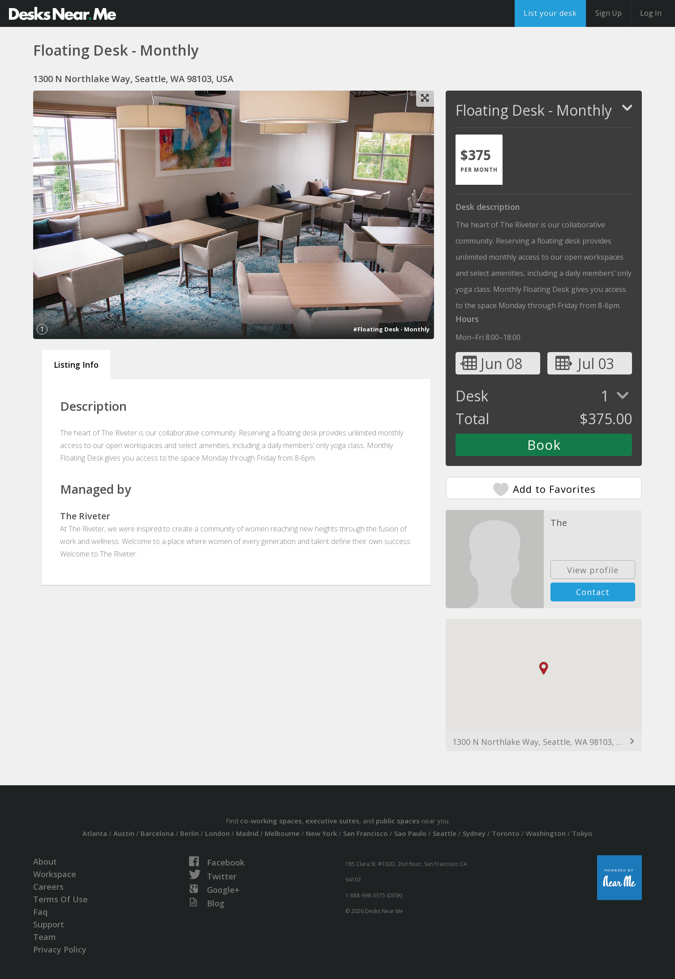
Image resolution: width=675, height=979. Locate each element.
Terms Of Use (60, 899)
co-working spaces (271, 820)
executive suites (332, 820)
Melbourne (282, 833)
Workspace (54, 874)
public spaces (398, 820)
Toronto (506, 833)
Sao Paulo (410, 833)
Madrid (247, 833)
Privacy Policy (59, 949)
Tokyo (582, 833)
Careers (48, 886)
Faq (40, 911)
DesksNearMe (62, 13)
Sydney (474, 833)
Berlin (189, 833)
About (45, 861)
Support (48, 924)
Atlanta (94, 833)
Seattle (444, 833)
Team (44, 936)
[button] (543, 668)
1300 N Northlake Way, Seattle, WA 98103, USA (542, 741)
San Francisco (365, 833)
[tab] (479, 160)
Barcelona (157, 833)
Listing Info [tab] (76, 364)
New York (321, 833)
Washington (546, 833)
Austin (123, 833)
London (217, 833)
